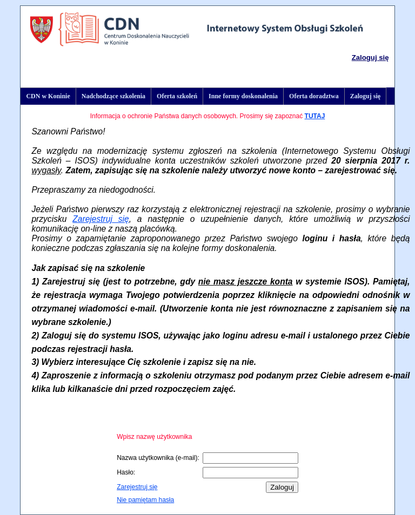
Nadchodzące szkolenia (113, 96)
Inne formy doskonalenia (243, 96)
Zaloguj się (370, 57)
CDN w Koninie (48, 96)
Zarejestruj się (100, 218)
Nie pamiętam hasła (145, 500)
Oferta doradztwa (314, 96)
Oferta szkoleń (177, 96)
